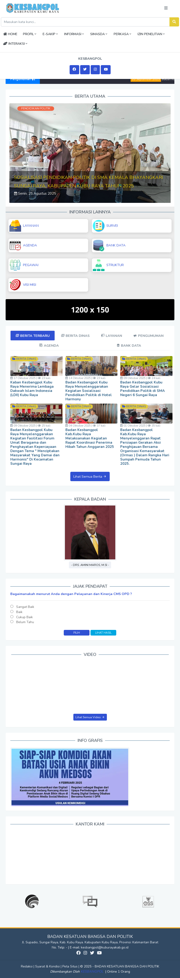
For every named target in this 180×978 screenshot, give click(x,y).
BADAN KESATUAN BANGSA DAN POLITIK (90, 936)
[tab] (32, 336)
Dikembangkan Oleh (65, 971)
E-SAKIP (51, 34)
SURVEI (105, 226)
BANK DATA (109, 245)
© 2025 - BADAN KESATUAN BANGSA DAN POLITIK (119, 966)
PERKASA (123, 34)
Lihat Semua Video (90, 717)
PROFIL (30, 34)
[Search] (85, 21)
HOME (10, 34)
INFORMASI (74, 34)
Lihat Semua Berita (90, 476)
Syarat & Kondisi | (48, 966)
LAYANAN (24, 226)
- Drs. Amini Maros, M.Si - (90, 565)
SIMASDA (99, 34)
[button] (21, 153)
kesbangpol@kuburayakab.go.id (104, 947)
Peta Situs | (71, 966)
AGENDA (23, 245)
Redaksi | (28, 966)
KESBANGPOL (92, 971)
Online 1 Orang (118, 971)
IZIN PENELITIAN (151, 34)
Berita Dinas (25, 359)
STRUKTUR (108, 265)
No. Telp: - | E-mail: (66, 947)
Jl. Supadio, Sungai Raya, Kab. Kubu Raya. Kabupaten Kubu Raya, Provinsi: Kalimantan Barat (90, 942)
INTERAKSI (15, 43)
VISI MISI (22, 285)
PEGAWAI (23, 265)
